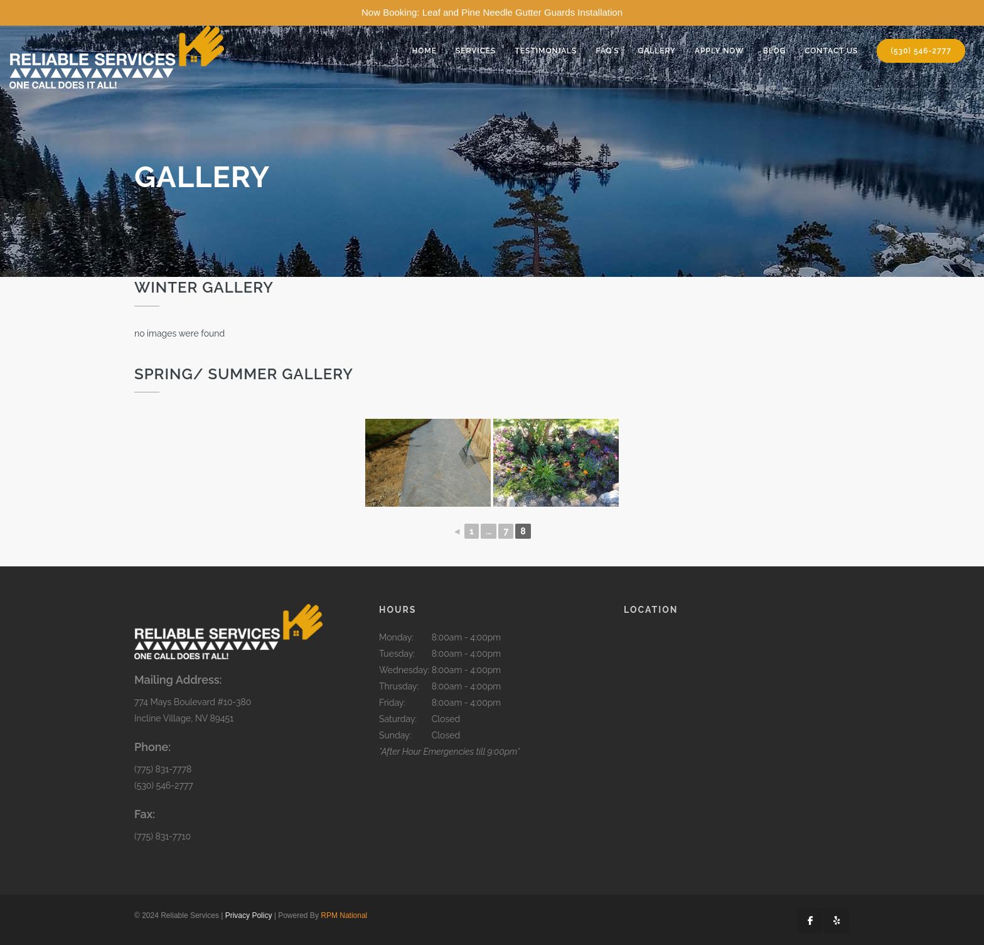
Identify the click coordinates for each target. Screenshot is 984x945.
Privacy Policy (248, 915)
